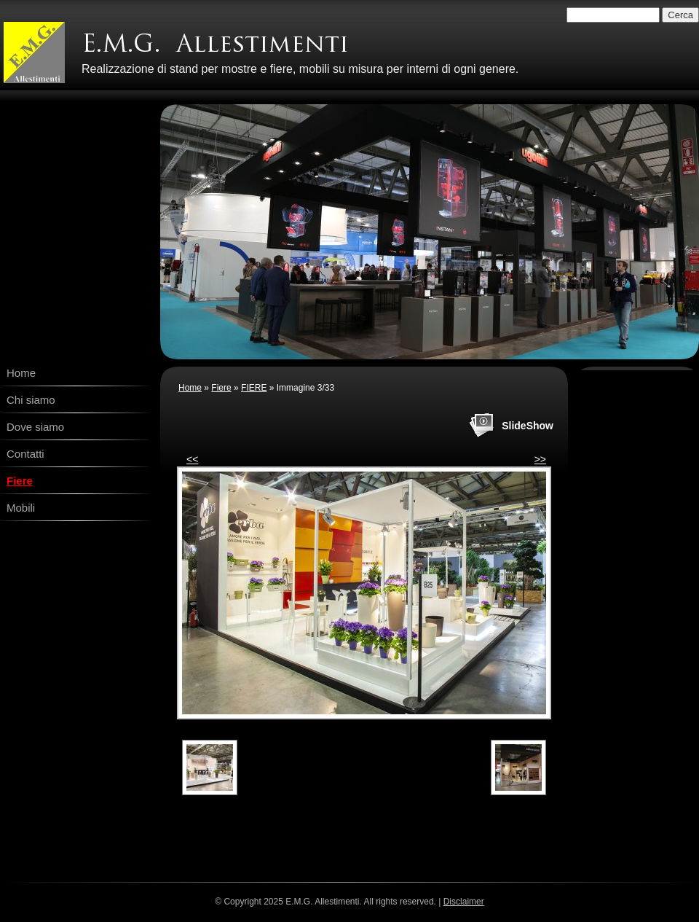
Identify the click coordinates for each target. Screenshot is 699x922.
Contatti (25, 454)
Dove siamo (35, 427)
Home (21, 373)
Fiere (20, 480)
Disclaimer (463, 901)
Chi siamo (31, 400)
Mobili (21, 507)
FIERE (253, 388)
